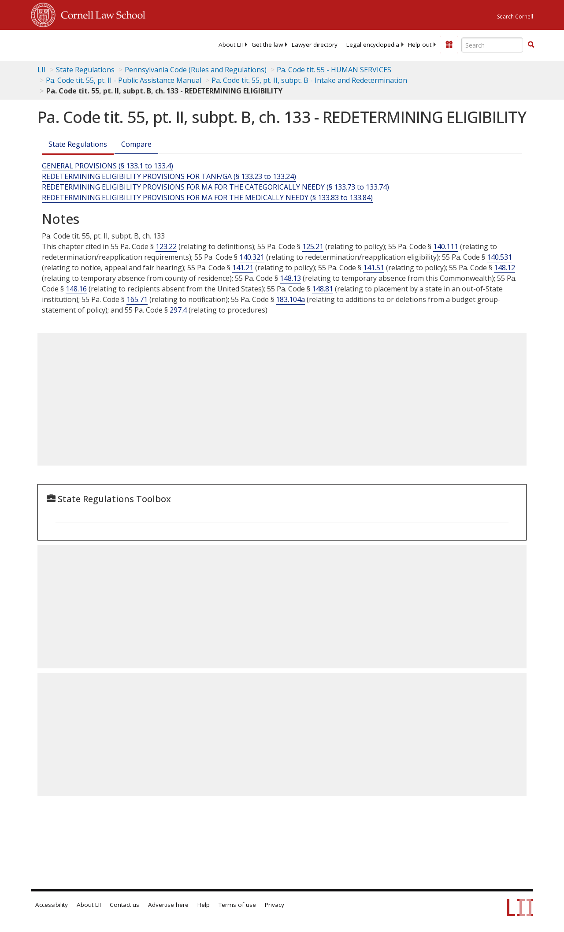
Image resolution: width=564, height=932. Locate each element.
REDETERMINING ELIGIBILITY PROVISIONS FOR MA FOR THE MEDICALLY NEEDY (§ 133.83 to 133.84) (207, 197)
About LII (231, 44)
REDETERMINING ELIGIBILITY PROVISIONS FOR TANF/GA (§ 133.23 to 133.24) (169, 176)
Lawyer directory (315, 44)
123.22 (166, 246)
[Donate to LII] (449, 44)
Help (203, 905)
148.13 (290, 278)
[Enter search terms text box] (492, 44)
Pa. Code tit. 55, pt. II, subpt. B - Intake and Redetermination (309, 80)
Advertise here (168, 905)
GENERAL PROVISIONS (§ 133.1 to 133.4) (107, 166)
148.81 (322, 289)
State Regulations (85, 70)
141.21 (242, 267)
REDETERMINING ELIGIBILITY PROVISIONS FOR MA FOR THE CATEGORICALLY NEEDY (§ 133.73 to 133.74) (215, 187)
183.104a (290, 299)
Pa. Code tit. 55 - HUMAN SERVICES (334, 70)
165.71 (137, 299)
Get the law (267, 44)
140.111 (445, 246)
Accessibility (51, 905)
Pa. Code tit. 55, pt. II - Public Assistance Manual (123, 80)
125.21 (312, 246)
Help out (419, 44)
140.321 (251, 257)
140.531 (499, 257)
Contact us (124, 905)
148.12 (504, 267)
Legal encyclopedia (372, 44)
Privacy (274, 905)
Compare (136, 144)
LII (41, 70)
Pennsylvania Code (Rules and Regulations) (196, 70)
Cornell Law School (100, 13)
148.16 (76, 289)
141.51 (373, 267)
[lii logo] (65, 44)
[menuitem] (230, 44)
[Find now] (531, 45)
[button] (531, 44)
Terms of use (237, 905)
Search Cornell (515, 16)
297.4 (178, 310)
